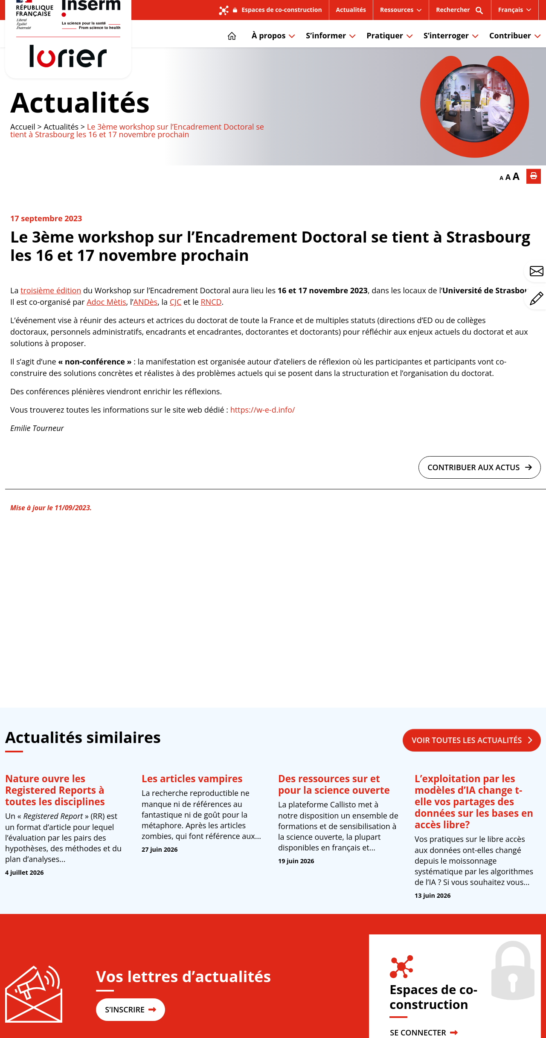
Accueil (22, 154)
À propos (268, 49)
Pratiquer (384, 49)
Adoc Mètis (106, 329)
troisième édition (50, 317)
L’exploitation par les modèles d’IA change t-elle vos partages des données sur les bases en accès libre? (474, 829)
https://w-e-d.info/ (262, 437)
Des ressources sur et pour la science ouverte (334, 811)
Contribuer (510, 49)
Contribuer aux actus (479, 494)
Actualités (351, 10)
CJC (176, 329)
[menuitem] (515, 10)
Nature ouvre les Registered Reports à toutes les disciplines (55, 817)
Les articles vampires (192, 805)
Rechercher (460, 13)
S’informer (326, 49)
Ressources (396, 10)
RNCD (210, 329)
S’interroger (446, 49)
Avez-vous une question (538, 271)
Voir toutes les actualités (472, 767)
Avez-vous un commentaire (538, 298)
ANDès (146, 329)
